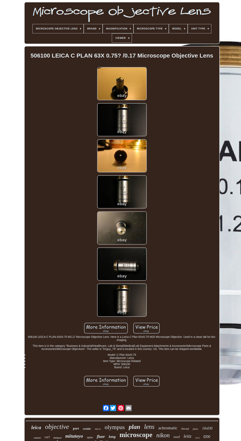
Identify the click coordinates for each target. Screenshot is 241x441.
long (112, 437)
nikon (163, 435)
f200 (206, 437)
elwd (197, 438)
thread (185, 428)
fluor (101, 436)
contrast (37, 438)
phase (195, 429)
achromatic (167, 427)
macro (98, 429)
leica (36, 427)
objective (57, 426)
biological (57, 438)
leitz (187, 436)
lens (149, 426)
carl (47, 437)
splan (90, 437)
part (76, 428)
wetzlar (87, 428)
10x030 (207, 428)
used (177, 437)
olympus (115, 427)
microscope (135, 435)
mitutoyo (74, 436)
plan (134, 426)
